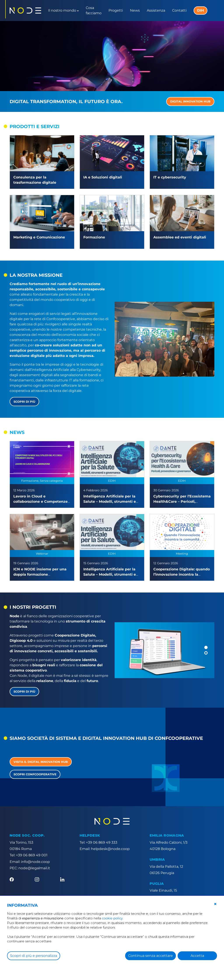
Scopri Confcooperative (35, 774)
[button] (206, 647)
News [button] (135, 10)
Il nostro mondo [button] (62, 10)
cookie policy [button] (112, 918)
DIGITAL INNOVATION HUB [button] (190, 101)
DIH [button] (200, 10)
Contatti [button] (179, 10)
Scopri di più (24, 401)
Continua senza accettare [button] (150, 956)
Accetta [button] (197, 956)
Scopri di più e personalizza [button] (33, 956)
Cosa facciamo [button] (94, 10)
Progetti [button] (115, 10)
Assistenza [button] (156, 10)
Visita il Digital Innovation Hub (41, 761)
